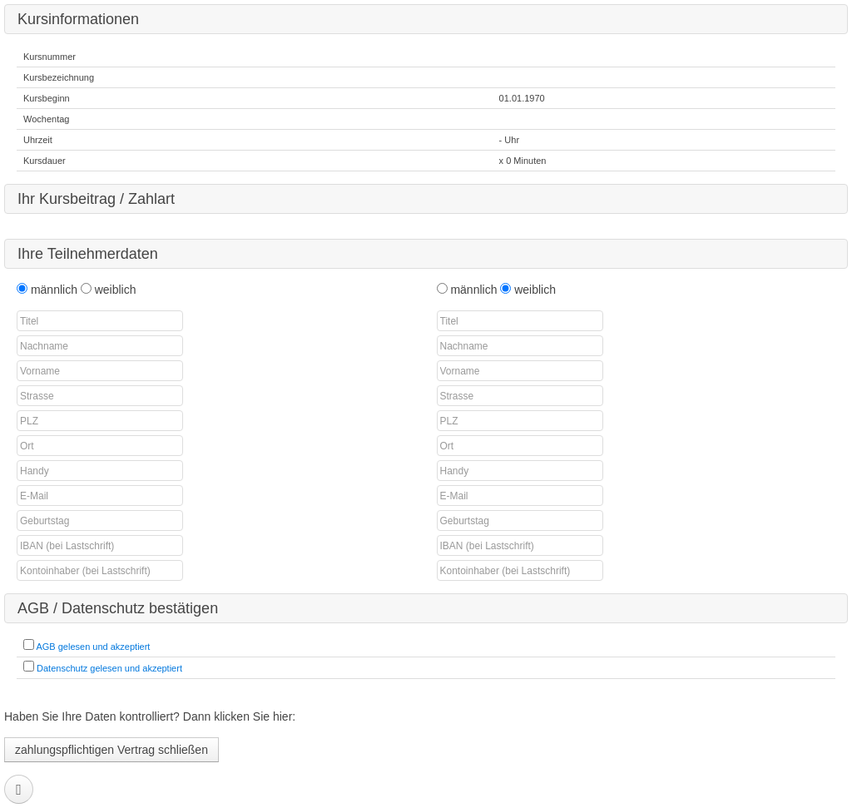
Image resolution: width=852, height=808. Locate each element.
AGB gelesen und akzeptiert (93, 647)
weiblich (115, 289)
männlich (56, 289)
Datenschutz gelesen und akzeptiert (109, 668)
